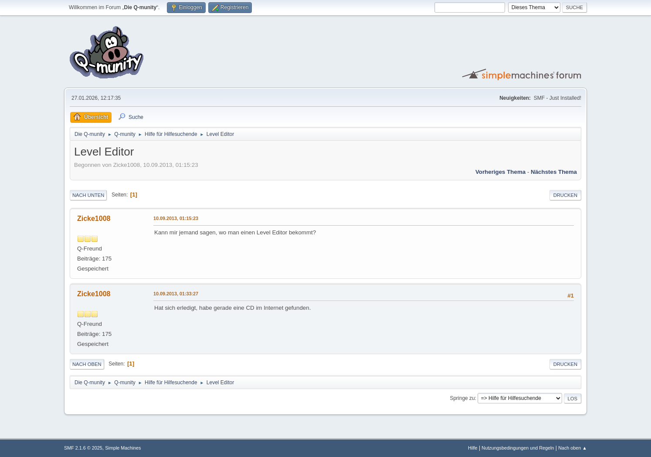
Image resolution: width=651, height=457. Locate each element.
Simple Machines (123, 447)
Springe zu (462, 398)
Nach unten (88, 195)
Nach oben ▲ (572, 447)
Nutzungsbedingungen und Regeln (517, 447)
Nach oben (87, 364)
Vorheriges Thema (500, 172)
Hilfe (473, 447)
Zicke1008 (93, 218)
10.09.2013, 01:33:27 (175, 293)
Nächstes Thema (554, 172)
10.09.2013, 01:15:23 (175, 218)
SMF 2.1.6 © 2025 (83, 447)
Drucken (565, 195)
